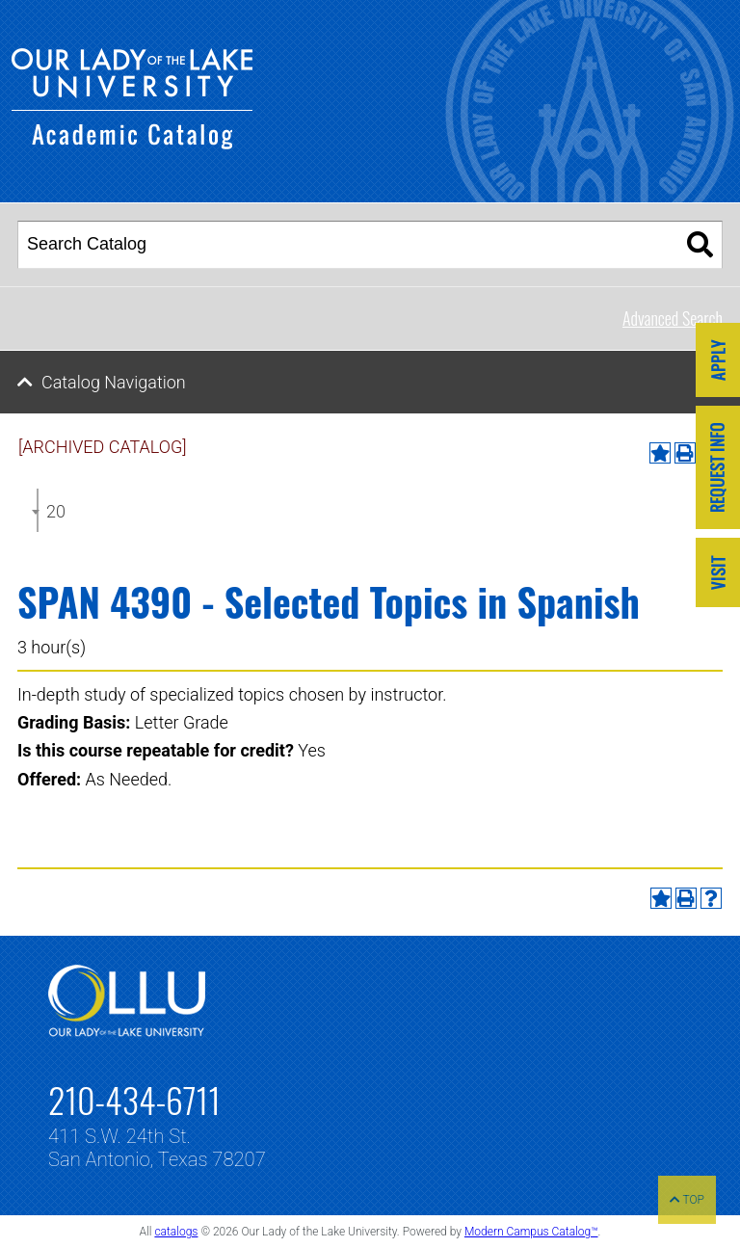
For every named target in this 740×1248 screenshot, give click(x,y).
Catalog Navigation (113, 382)
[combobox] (38, 510)
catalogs (176, 1231)
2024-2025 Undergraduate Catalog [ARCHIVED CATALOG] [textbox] (56, 511)
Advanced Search (672, 318)
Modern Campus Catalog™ (531, 1231)
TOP (687, 1199)
